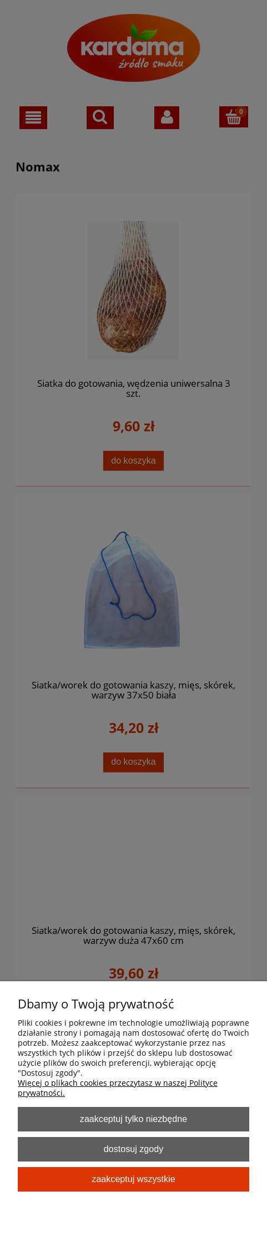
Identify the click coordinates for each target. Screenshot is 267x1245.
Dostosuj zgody (133, 1149)
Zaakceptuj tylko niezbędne (133, 1119)
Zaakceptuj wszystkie (133, 1179)
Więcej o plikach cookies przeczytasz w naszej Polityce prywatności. (118, 1087)
